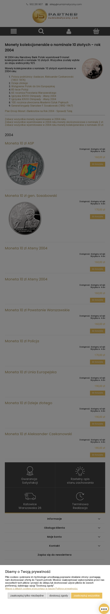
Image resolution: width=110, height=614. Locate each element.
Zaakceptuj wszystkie (87, 595)
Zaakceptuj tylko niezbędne (27, 595)
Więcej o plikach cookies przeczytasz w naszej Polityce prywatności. (41, 588)
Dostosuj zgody (59, 595)
